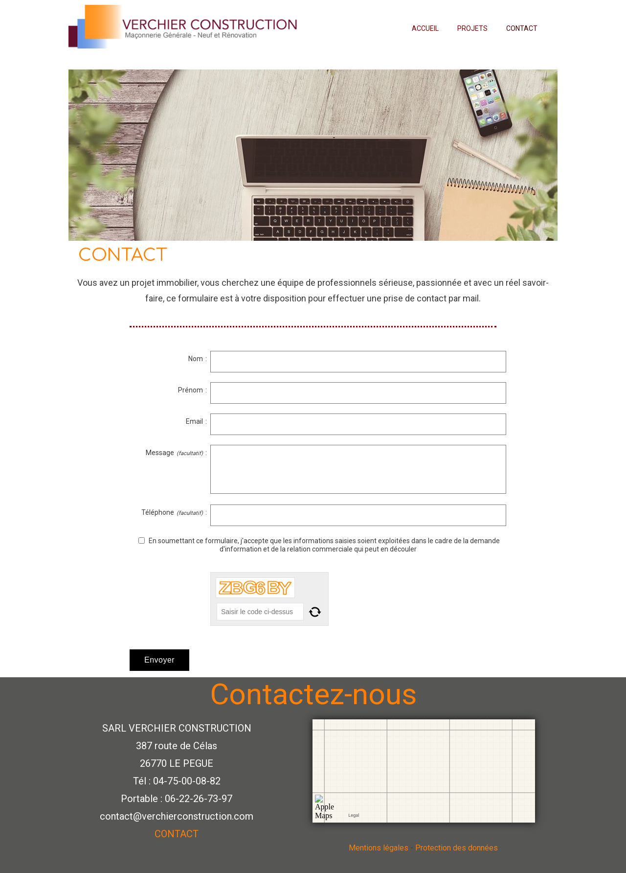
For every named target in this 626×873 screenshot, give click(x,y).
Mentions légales (378, 847)
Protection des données (457, 847)
